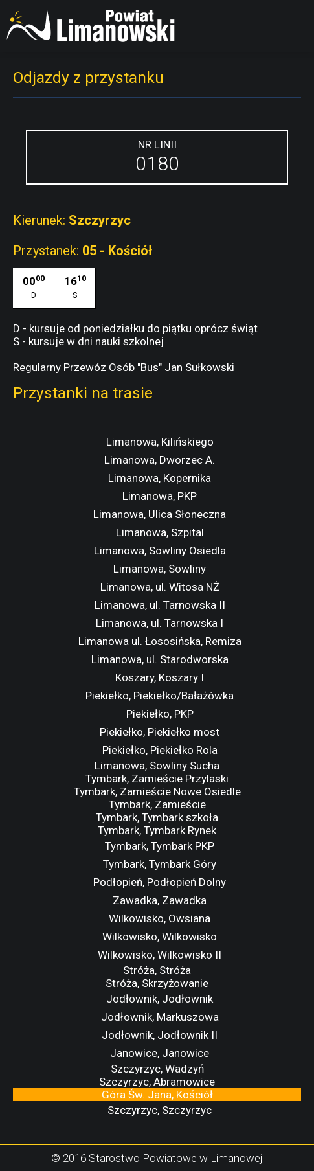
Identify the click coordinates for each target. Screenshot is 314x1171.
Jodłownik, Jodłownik (159, 998)
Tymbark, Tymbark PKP (159, 845)
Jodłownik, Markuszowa (160, 1016)
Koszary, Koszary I (159, 677)
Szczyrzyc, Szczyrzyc (159, 1110)
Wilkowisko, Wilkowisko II (159, 954)
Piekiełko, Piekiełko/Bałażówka (159, 695)
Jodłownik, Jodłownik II (160, 1035)
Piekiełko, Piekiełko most (159, 731)
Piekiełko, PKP (160, 713)
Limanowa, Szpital (160, 532)
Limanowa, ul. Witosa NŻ (159, 586)
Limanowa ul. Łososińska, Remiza (159, 641)
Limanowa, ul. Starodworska (160, 659)
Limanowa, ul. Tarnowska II (160, 604)
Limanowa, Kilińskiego (160, 441)
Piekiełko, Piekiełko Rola (160, 750)
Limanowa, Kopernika (159, 478)
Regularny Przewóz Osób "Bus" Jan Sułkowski (123, 367)
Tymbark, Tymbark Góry (159, 864)
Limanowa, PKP (159, 496)
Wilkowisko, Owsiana (159, 918)
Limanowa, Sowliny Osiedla (160, 550)
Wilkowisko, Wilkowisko (159, 936)
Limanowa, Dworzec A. (159, 459)
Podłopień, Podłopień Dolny (159, 882)
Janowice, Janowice (159, 1053)
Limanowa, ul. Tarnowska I (159, 623)
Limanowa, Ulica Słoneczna (159, 514)
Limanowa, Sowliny (159, 568)
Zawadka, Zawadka (160, 900)
